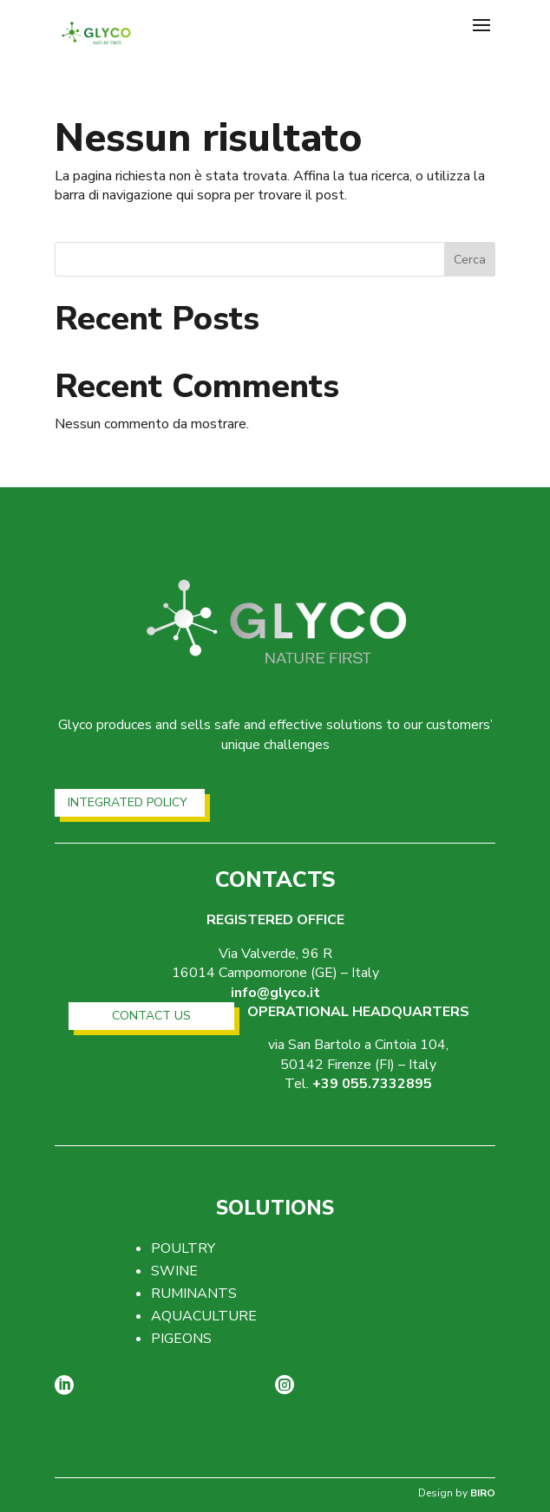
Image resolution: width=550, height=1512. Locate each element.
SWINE (174, 1271)
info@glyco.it (275, 992)
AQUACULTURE (204, 1316)
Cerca (470, 259)
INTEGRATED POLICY (127, 802)
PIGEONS (181, 1338)
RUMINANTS (194, 1293)
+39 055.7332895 (372, 1083)
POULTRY (183, 1248)
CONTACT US (151, 1015)
